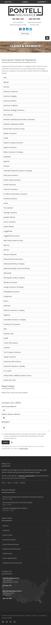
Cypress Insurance (10, 147)
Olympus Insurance (10, 282)
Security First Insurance (11, 324)
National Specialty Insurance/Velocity (16, 268)
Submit (5, 442)
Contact (15, 482)
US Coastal (7, 371)
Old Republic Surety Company (14, 278)
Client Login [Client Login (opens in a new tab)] (25, 33)
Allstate (6, 82)
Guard (5, 203)
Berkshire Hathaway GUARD (13, 124)
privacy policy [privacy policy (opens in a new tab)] (23, 448)
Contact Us (25, 530)
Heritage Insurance (10, 212)
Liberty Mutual (8, 226)
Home (4, 482)
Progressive (7, 296)
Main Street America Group (13, 240)
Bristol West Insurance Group (14, 129)
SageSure (6, 315)
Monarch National (9, 254)
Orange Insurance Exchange (13, 287)
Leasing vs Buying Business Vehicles (25, 509)
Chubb (5, 138)
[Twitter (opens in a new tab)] (31, 29)
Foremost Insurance (10, 189)
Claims (25, 2)
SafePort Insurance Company (14, 310)
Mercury (6, 245)
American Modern (9, 101)
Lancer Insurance (9, 222)
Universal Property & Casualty (14, 366)
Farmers (6, 166)
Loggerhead (7, 231)
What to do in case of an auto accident (14, 393)
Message (6, 422)
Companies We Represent (25, 549)
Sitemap (22, 482)
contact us (44, 71)
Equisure (6, 161)
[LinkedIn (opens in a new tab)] (24, 29)
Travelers (6, 347)
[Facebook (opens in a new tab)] (20, 29)
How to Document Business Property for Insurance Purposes (25, 498)
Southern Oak (8, 334)
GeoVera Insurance (10, 199)
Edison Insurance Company (13, 152)
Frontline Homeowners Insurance (15, 194)
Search (27, 615)
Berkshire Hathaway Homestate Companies (19, 119)
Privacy (34, 615)
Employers (7, 157)
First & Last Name (9, 406)
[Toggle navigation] (47, 38)
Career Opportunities (25, 558)
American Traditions (10, 105)
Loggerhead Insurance (11, 236)
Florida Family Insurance (12, 180)
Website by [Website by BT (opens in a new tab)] (7, 618)
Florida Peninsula (9, 185)
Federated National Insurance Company (17, 171)
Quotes (8, 2)
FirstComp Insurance (10, 175)
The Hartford (8, 208)
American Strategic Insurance (13, 110)
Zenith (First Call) (9, 380)
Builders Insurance (10, 133)
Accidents (42, 2)
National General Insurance (13, 259)
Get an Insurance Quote (25, 544)
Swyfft (5, 338)
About (9, 482)
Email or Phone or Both (11, 414)
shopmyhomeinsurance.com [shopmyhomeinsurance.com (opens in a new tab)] (25, 563)
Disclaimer (42, 615)
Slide (5, 329)
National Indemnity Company (13, 264)
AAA (4, 77)
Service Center (25, 535)
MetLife (6, 250)
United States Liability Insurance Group (17, 375)
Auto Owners (8, 115)
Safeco (5, 301)
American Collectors (10, 91)
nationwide (7, 273)
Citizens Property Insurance (13, 143)
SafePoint (6, 306)
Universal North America (12, 361)
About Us (25, 526)
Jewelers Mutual (9, 217)
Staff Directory (25, 554)
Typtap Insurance (9, 357)
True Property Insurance (12, 352)
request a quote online (26, 476)
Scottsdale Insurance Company (14, 320)
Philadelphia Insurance (11, 292)
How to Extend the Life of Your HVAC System (25, 504)
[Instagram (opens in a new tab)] (27, 29)
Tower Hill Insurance (10, 343)
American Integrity (10, 96)
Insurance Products (25, 540)
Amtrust (6, 87)
